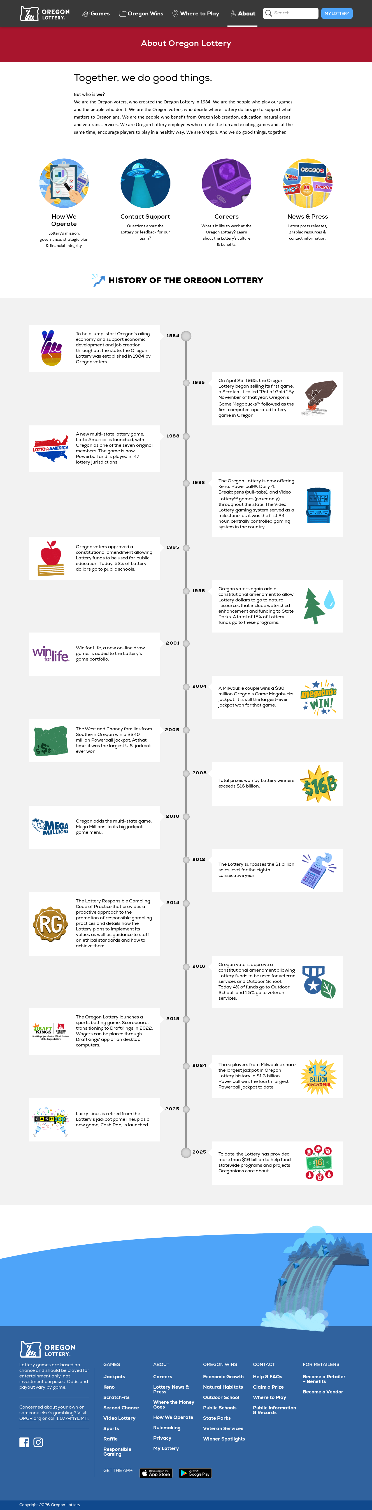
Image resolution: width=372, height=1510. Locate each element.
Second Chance (121, 1408)
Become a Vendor (323, 1392)
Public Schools (219, 1408)
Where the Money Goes (173, 1405)
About (161, 1365)
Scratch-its (116, 1398)
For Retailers (321, 1365)
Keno (109, 1387)
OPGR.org (30, 1419)
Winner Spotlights (224, 1439)
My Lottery (337, 14)
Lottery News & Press (171, 1390)
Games (111, 1365)
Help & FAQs (267, 1377)
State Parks (217, 1418)
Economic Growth (223, 1377)
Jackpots (114, 1377)
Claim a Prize (268, 1387)
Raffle (110, 1439)
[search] (290, 13)
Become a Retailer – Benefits (324, 1379)
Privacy (162, 1438)
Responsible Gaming (117, 1452)
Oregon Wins (220, 1365)
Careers (162, 1377)
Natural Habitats (223, 1387)
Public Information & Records (274, 1411)
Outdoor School (221, 1398)
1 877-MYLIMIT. (73, 1419)
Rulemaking (166, 1428)
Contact (264, 1365)
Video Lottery (119, 1418)
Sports (111, 1429)
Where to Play (269, 1398)
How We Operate (173, 1418)
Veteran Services (223, 1429)
